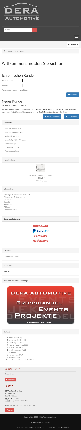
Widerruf (7, 207)
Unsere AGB (8, 199)
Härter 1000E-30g (15, 337)
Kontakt (7, 202)
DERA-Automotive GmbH (48, 417)
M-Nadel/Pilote (14, 357)
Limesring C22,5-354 (16, 342)
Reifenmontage (10, 143)
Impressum (8, 204)
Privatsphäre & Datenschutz (14, 197)
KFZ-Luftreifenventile (13, 129)
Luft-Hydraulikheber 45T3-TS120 (40, 176)
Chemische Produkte (12, 147)
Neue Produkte (9, 160)
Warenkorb (8, 265)
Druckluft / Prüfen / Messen (15, 140)
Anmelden (20, 51)
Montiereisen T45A (16, 355)
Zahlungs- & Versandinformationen (17, 194)
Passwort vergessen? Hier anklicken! (15, 90)
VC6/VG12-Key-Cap (16, 347)
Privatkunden (71, 116)
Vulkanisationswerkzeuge (14, 132)
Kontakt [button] (9, 410)
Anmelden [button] (10, 379)
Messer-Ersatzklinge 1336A (19, 345)
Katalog (11, 51)
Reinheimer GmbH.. (12, 256)
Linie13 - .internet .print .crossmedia (55, 427)
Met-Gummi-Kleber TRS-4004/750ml (22, 360)
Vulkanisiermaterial (12, 136)
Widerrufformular (10, 209)
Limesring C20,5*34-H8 (17, 340)
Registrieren (9, 374)
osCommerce (45, 422)
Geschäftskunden (52, 116)
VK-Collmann (13, 352)
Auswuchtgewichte (12, 151)
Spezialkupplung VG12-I (18, 350)
